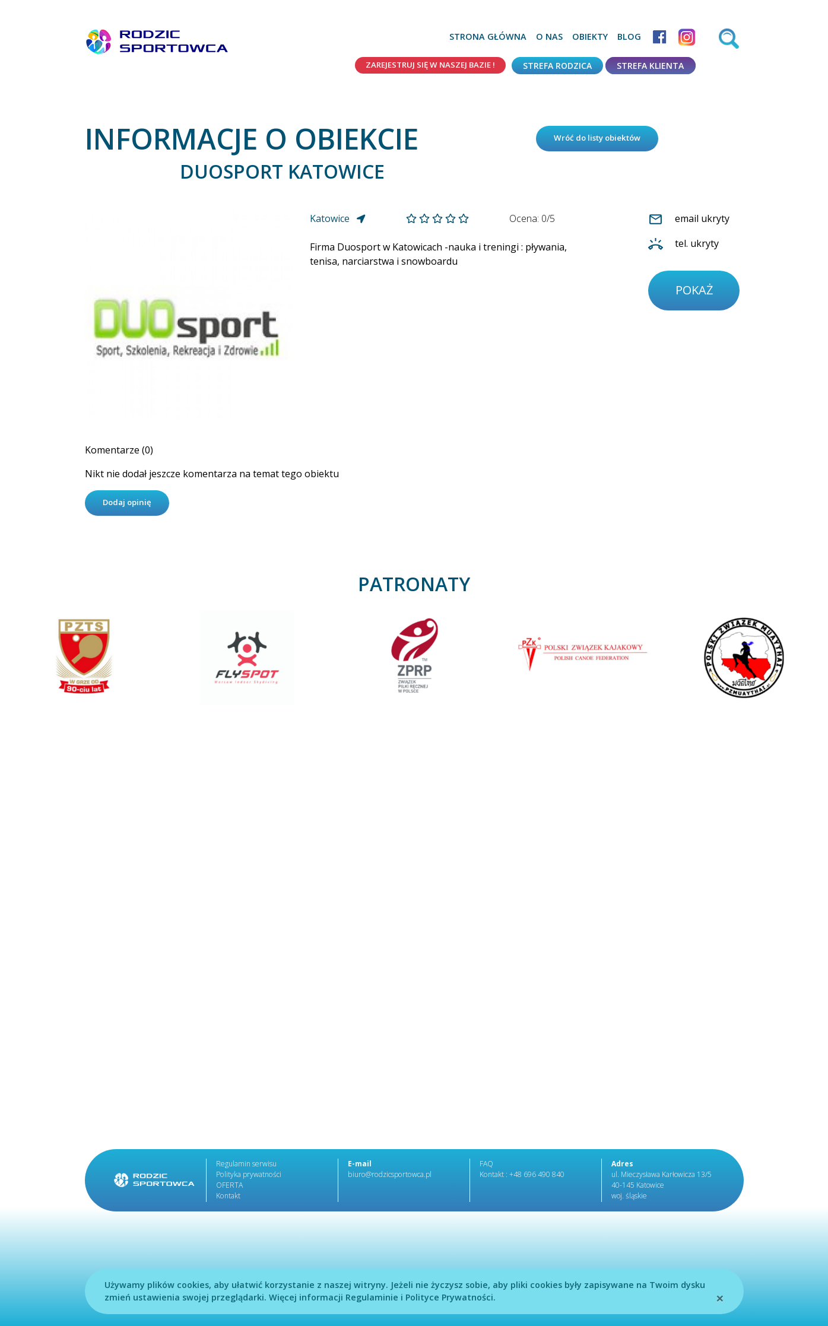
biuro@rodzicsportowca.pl (388, 1178)
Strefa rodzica (557, 65)
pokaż (695, 293)
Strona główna (487, 36)
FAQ (486, 1167)
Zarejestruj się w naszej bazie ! (424, 65)
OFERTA (229, 1189)
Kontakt (228, 1199)
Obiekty (590, 36)
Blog (629, 36)
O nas (549, 36)
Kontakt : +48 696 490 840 (522, 1178)
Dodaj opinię (130, 506)
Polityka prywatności (248, 1178)
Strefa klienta (650, 65)
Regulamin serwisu (246, 1167)
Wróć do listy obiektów (602, 139)
